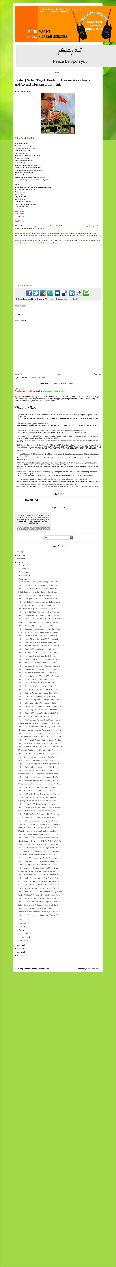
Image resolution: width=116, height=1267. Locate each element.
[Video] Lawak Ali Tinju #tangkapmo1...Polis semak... (37, 696)
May (20, 927)
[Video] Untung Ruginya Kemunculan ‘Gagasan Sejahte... (39, 727)
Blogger (73, 383)
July (20, 920)
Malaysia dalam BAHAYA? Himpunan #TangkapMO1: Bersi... (39, 784)
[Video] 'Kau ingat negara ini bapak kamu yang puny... (38, 653)
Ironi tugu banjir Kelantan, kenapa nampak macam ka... (38, 582)
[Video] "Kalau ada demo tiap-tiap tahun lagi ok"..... (37, 683)
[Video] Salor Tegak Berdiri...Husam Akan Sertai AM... (38, 787)
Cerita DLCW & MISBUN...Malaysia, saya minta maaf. (37, 828)
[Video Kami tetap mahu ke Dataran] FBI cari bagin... (38, 744)
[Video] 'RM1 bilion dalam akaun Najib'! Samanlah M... (38, 636)
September (23, 576)
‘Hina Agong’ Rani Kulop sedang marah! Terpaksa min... (38, 845)
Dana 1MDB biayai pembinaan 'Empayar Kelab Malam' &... (39, 882)
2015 (19, 945)
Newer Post (19, 374)
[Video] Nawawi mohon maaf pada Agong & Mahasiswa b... (40, 808)
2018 (19, 555)
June (21, 923)
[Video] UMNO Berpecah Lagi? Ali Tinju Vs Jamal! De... (38, 878)
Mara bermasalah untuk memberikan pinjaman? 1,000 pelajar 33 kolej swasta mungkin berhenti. (52, 479)
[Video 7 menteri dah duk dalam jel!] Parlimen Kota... (38, 717)
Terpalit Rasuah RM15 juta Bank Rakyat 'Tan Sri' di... (37, 609)
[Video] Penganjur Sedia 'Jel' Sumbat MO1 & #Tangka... (38, 676)
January (22, 941)
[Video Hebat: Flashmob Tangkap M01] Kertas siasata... (38, 791)
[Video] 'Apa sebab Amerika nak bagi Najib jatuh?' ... (37, 680)
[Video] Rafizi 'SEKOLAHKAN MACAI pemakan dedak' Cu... (40, 838)
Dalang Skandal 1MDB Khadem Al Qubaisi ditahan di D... (38, 871)
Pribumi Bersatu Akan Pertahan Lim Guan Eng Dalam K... (39, 905)
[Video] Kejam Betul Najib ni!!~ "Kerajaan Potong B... (37, 686)
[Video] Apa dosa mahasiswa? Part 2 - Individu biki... (37, 673)
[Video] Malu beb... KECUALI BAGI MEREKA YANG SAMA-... (40, 619)
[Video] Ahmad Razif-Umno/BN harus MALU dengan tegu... (40, 892)
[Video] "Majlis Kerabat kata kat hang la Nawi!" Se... (37, 821)
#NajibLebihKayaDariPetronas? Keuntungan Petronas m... (39, 730)
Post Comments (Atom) (36, 378)
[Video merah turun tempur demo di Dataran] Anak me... (39, 875)
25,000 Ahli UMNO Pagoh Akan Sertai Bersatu (35, 908)
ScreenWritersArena (93, 969)
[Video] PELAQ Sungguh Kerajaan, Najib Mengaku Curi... (39, 720)
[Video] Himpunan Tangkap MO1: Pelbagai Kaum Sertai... (39, 700)
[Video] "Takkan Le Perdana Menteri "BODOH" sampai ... (39, 690)
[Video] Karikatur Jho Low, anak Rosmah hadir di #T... (38, 693)
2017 (19, 559)
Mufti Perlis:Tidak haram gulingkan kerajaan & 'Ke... (37, 811)
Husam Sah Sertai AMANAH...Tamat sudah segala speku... (39, 632)
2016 (19, 562)
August (21, 579)
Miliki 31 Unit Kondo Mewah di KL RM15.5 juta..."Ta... (36, 750)
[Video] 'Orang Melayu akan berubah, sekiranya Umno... (39, 616)
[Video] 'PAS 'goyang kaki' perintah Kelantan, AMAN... (38, 599)
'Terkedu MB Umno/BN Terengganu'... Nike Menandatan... (39, 824)
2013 (19, 952)
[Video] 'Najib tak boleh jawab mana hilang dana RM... (38, 585)
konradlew (57, 383)
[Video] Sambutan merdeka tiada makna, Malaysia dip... (39, 629)
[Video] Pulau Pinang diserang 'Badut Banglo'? (35, 626)
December (23, 565)
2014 (19, 949)
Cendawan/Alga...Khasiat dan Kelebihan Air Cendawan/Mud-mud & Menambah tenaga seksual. (52, 431)
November (23, 569)
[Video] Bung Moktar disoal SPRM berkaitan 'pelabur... (38, 861)
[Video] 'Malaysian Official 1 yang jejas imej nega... (36, 804)
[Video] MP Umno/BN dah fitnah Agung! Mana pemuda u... (40, 902)
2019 (19, 552)
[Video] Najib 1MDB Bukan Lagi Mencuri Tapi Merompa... (39, 612)
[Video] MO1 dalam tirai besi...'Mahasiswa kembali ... (37, 703)
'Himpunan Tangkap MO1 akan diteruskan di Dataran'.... (38, 865)
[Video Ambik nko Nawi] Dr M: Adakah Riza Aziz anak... (38, 814)
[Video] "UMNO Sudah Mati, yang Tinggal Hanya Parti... (38, 659)
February (22, 937)
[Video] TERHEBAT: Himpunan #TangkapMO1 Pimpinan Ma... (40, 706)
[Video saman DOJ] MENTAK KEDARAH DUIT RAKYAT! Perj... (40, 747)
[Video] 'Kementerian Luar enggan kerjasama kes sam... (39, 733)
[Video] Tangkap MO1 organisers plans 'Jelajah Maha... (38, 649)
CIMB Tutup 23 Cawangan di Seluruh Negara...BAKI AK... (38, 622)
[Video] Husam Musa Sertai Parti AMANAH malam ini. (38, 639)
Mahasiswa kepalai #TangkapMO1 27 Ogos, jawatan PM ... (39, 831)
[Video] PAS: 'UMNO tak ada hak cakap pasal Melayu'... (38, 642)
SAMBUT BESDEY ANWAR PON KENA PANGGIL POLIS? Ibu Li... (41, 737)
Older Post (97, 374)
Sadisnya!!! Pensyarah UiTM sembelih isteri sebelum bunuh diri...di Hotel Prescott (46, 485)
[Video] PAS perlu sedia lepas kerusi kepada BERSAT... (38, 777)
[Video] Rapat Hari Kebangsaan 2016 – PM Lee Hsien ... (38, 767)
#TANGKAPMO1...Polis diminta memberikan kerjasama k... (39, 888)
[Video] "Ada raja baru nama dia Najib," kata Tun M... (37, 663)
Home (57, 73)
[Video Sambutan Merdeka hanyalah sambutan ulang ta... (39, 602)
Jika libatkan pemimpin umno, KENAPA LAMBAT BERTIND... (39, 841)
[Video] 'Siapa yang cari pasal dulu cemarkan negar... (38, 710)
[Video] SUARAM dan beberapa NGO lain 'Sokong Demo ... (40, 858)
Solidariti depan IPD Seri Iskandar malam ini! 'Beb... (37, 818)
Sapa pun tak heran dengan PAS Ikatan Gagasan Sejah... (39, 764)
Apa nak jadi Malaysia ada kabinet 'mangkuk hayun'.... (38, 605)
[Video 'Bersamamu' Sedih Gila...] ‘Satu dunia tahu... (37, 757)
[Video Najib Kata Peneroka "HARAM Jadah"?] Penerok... (39, 646)
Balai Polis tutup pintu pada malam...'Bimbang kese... (37, 592)
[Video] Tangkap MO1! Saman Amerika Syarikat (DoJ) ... (39, 713)
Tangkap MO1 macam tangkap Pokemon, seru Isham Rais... (40, 912)
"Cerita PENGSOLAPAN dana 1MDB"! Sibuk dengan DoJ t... (39, 895)
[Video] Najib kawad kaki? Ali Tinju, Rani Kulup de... (37, 656)
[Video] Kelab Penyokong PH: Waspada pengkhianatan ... (39, 754)
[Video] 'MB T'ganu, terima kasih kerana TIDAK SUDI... (38, 915)
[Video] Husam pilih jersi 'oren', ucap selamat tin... (36, 595)
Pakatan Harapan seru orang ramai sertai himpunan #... (38, 774)
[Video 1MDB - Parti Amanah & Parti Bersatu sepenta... (38, 834)
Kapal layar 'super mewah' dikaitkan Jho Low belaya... (38, 801)
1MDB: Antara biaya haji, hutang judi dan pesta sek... (37, 855)
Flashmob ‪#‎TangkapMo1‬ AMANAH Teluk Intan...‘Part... (38, 885)
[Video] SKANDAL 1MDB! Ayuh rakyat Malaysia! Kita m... (39, 794)
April (20, 930)
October (22, 572)
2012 (19, 955)
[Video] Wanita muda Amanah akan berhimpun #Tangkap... (40, 740)
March (21, 934)
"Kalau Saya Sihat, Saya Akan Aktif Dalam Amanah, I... (38, 760)
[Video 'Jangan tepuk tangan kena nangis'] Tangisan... (38, 868)
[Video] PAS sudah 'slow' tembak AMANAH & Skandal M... (39, 781)
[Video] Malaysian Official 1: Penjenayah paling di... (36, 770)
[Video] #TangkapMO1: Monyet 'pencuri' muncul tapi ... (38, 669)
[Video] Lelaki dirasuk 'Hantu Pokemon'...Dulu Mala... (38, 589)
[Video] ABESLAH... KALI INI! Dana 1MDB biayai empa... (38, 898)
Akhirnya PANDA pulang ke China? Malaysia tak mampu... (39, 723)
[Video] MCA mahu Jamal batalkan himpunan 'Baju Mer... (39, 848)
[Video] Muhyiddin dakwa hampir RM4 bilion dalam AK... (39, 666)
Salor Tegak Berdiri (71, 299)
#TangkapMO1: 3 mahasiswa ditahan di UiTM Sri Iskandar (39, 851)
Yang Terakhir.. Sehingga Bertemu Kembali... (33, 424)
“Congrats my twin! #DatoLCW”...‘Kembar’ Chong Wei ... (38, 797)
